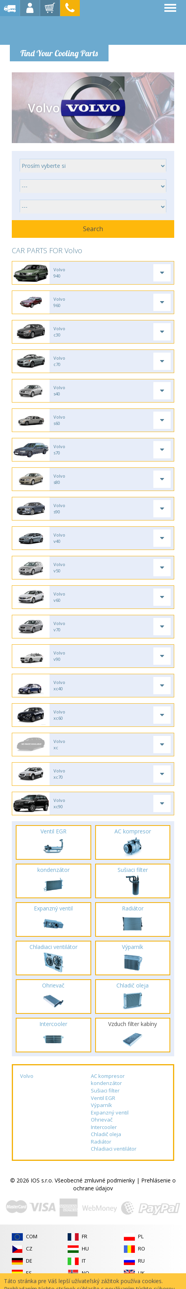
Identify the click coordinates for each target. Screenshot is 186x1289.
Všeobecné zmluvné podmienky (95, 1180)
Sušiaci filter (105, 1090)
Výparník (101, 1105)
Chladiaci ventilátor (113, 1148)
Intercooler (104, 1127)
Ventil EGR (103, 1097)
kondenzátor (106, 1083)
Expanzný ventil (110, 1112)
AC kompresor (108, 1075)
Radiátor (101, 1141)
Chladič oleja (106, 1134)
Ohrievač (101, 1119)
